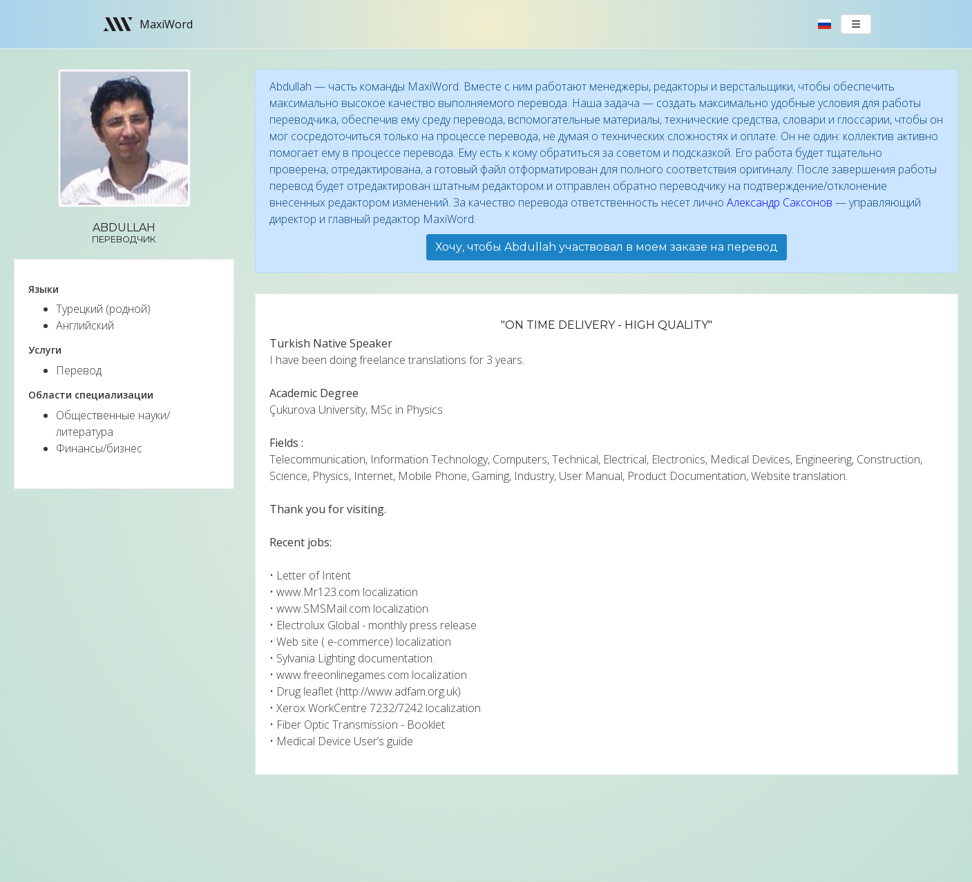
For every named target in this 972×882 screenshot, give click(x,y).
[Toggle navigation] (856, 24)
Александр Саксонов (779, 202)
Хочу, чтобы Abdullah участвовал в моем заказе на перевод (606, 246)
